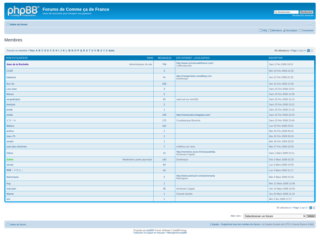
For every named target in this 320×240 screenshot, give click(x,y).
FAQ (264, 30)
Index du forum (18, 24)
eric (8, 199)
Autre (111, 50)
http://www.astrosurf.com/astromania (195, 175)
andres (10, 131)
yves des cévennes (16, 146)
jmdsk (9, 109)
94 (164, 164)
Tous (32, 50)
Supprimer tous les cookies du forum (240, 224)
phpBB (149, 230)
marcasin (11, 188)
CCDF (9, 70)
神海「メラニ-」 (15, 170)
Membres (277, 30)
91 (164, 99)
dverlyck (10, 104)
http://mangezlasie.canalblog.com (194, 76)
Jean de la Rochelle (17, 64)
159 (164, 115)
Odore (9, 153)
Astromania (12, 177)
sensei (9, 164)
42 (164, 170)
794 (164, 64)
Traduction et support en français (149, 233)
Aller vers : (236, 216)
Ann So (10, 83)
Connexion (308, 30)
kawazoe (11, 77)
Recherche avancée (303, 15)
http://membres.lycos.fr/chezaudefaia (195, 151)
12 (164, 153)
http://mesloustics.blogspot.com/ (193, 115)
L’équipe (214, 224)
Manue (10, 94)
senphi (9, 141)
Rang (150, 58)
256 (164, 83)
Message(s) (165, 58)
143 (164, 159)
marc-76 (10, 136)
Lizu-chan (11, 89)
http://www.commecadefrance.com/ (194, 63)
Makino (10, 126)
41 (164, 77)
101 (164, 126)
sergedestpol (13, 99)
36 (164, 188)
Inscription (292, 30)
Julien (9, 159)
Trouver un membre (17, 50)
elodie (9, 115)
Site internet (184, 58)
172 (164, 120)
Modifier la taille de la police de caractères (310, 23)
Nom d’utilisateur (17, 58)
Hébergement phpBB (177, 233)
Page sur (298, 50)
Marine (10, 194)
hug (8, 183)
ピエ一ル (11, 120)
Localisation (201, 58)
